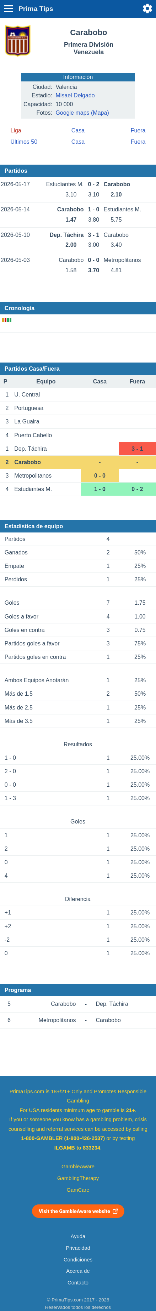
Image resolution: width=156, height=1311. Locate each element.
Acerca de (78, 1271)
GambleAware (78, 1166)
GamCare (78, 1190)
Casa (78, 130)
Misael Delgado (75, 95)
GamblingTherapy (78, 1178)
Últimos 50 (24, 142)
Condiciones (78, 1259)
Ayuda (78, 1236)
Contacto (78, 1283)
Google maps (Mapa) (82, 113)
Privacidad (78, 1248)
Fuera (138, 130)
